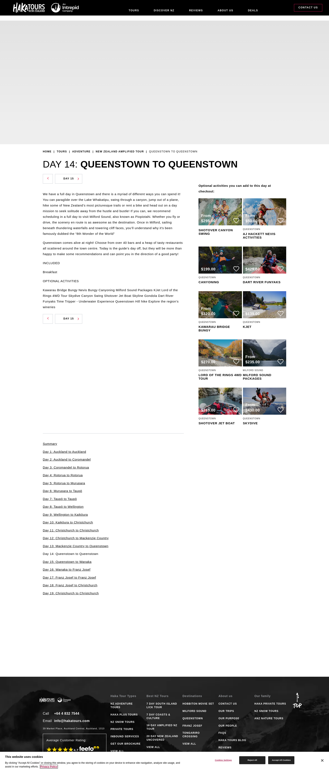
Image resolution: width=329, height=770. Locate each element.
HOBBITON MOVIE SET (198, 703)
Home (47, 151)
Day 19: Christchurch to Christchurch (71, 593)
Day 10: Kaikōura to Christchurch (68, 522)
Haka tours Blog (232, 740)
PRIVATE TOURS (122, 729)
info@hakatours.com (72, 721)
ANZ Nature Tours (269, 718)
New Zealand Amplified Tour (120, 151)
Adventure (81, 151)
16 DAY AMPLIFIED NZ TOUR (161, 727)
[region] (164, 761)
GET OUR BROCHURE (126, 743)
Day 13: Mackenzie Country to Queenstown (75, 546)
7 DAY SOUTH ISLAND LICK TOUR (161, 705)
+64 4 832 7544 (66, 713)
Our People (227, 725)
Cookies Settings (223, 760)
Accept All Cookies (281, 760)
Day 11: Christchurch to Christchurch (71, 530)
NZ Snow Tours (267, 711)
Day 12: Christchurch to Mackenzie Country (76, 538)
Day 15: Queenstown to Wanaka (67, 562)
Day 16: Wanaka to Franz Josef (66, 569)
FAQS (222, 732)
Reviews (196, 10)
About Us (225, 10)
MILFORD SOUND (194, 711)
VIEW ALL (117, 751)
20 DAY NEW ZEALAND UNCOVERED (162, 738)
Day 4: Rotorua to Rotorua (63, 475)
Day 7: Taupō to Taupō (60, 499)
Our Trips (226, 711)
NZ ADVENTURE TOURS (122, 705)
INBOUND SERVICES (125, 736)
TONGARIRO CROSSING (191, 734)
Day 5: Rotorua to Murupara (64, 483)
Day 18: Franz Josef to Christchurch (70, 585)
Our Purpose (228, 718)
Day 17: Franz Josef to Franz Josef (69, 577)
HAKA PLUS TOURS (124, 714)
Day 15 (71, 178)
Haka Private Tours (270, 703)
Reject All (252, 760)
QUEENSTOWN (193, 718)
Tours (134, 10)
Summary (50, 443)
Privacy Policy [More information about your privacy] (48, 766)
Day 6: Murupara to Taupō (62, 491)
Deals (253, 10)
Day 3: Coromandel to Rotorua (66, 467)
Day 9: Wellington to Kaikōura (65, 514)
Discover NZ (164, 10)
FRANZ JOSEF (192, 725)
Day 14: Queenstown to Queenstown (70, 554)
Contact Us (308, 10)
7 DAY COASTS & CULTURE (158, 716)
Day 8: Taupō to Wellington (63, 506)
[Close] (322, 760)
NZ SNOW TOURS (123, 722)
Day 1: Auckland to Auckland (64, 451)
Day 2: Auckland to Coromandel (67, 459)
